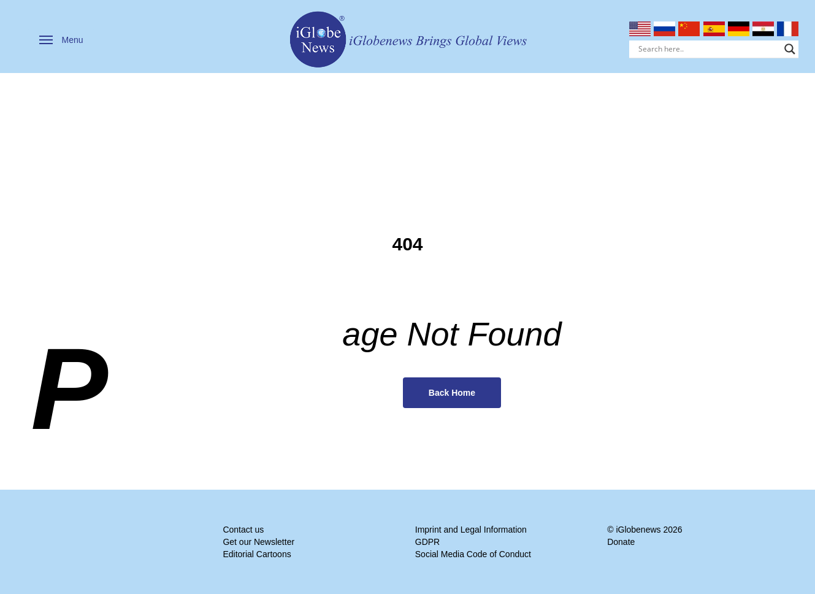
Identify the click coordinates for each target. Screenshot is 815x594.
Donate (621, 542)
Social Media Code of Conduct (473, 554)
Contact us (243, 529)
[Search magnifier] (789, 49)
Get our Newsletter (258, 542)
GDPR (427, 542)
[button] (61, 40)
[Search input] (708, 49)
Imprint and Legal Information (471, 529)
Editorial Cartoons (257, 554)
